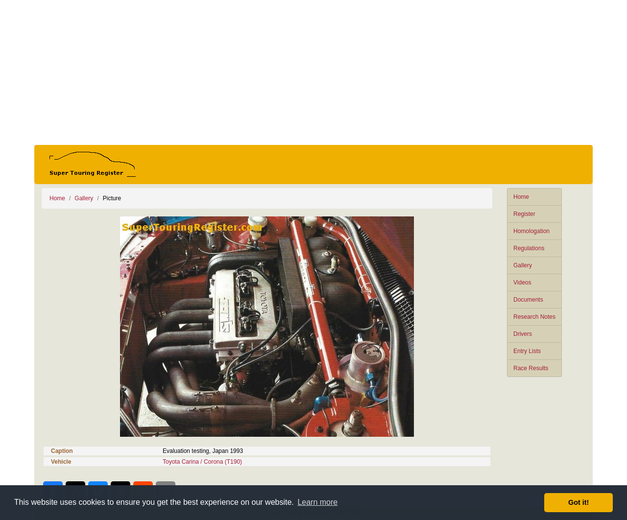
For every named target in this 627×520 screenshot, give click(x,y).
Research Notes (534, 316)
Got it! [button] (578, 502)
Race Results (530, 368)
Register (524, 214)
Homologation (531, 231)
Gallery (522, 265)
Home (521, 196)
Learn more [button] (317, 502)
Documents (528, 299)
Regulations (528, 248)
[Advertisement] (313, 72)
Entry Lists (527, 351)
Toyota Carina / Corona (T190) (202, 461)
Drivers (522, 334)
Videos (522, 282)
